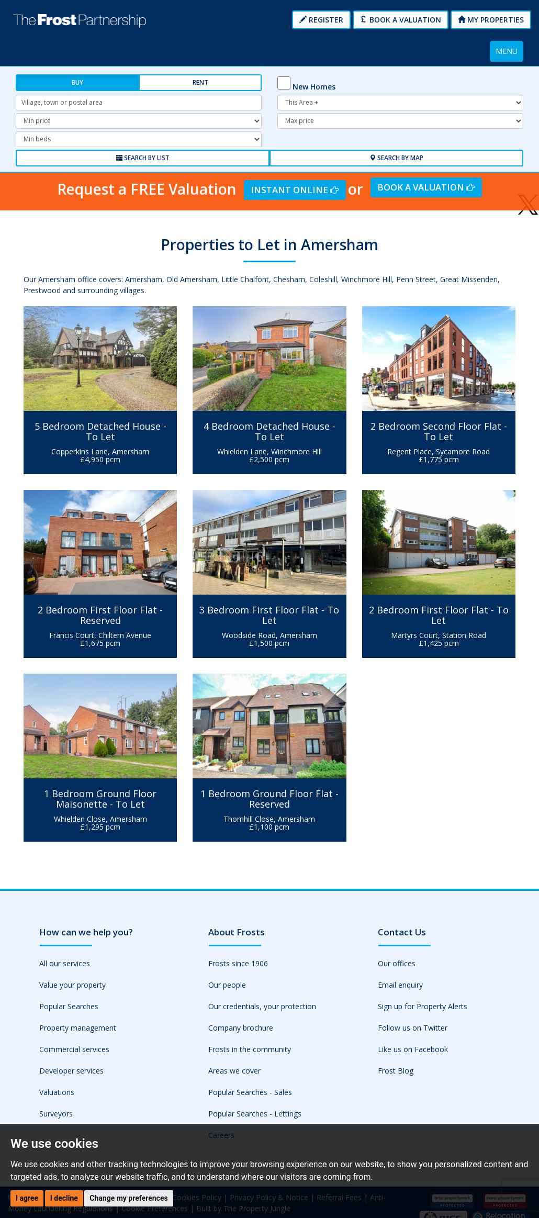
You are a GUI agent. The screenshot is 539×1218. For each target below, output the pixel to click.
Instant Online (295, 190)
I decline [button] (64, 1198)
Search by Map (396, 157)
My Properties (491, 20)
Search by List (143, 157)
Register (321, 20)
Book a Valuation (400, 20)
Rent (200, 82)
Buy (77, 82)
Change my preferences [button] (128, 1198)
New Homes (314, 87)
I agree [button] (27, 1198)
